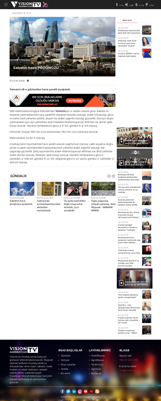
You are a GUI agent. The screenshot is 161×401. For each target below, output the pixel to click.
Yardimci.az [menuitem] (97, 364)
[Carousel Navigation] (111, 176)
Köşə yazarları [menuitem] (68, 364)
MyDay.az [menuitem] (96, 373)
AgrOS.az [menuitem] (96, 369)
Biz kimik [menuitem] (65, 373)
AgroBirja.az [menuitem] (97, 360)
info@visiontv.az (127, 370)
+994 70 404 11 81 (128, 360)
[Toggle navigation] (6, 4)
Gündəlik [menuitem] (65, 355)
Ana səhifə (17, 13)
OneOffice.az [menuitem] (98, 355)
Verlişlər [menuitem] (65, 360)
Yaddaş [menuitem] (64, 369)
